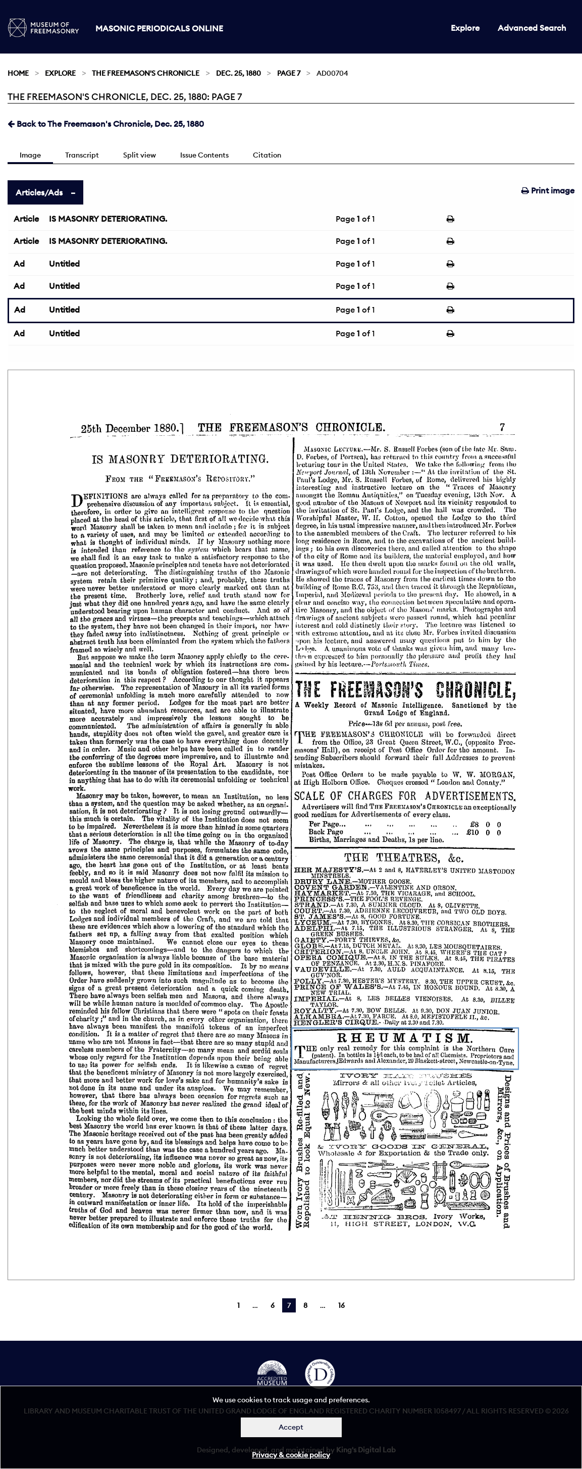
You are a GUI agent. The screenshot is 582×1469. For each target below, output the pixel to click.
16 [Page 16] (341, 1305)
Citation (267, 155)
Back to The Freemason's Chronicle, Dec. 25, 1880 (106, 124)
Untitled (64, 264)
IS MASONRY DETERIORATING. (108, 219)
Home (18, 73)
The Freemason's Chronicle (145, 73)
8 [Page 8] (305, 1305)
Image (30, 155)
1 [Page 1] (238, 1305)
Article (26, 219)
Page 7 (288, 73)
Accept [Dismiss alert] (291, 1427)
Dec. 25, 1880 (238, 73)
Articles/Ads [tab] (39, 192)
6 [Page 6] (273, 1305)
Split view (139, 155)
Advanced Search (532, 28)
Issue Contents (204, 155)
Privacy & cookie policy (291, 1454)
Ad (19, 264)
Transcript (82, 155)
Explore (465, 28)
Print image (547, 190)
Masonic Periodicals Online (159, 28)
